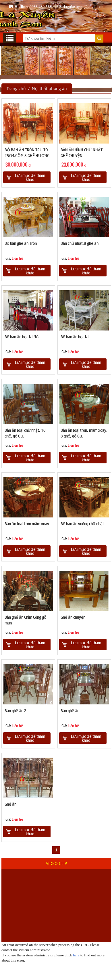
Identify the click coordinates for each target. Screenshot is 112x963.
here (76, 955)
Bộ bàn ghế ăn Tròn (21, 243)
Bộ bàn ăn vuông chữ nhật (82, 523)
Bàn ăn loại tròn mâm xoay (27, 523)
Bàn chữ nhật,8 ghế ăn (80, 243)
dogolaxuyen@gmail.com (80, 7)
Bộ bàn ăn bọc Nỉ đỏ (21, 336)
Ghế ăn (10, 804)
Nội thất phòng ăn (49, 88)
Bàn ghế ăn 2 (15, 710)
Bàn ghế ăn (70, 710)
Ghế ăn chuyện (73, 617)
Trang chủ (16, 88)
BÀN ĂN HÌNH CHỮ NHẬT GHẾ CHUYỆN (82, 152)
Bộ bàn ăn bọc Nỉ (75, 336)
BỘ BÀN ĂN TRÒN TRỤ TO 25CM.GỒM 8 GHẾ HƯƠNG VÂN (27, 155)
